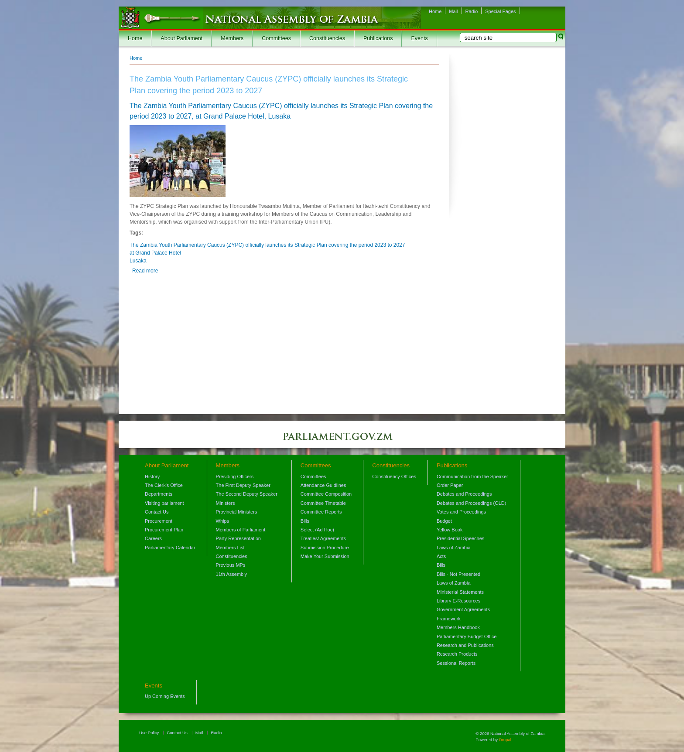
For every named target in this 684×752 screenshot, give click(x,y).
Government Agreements (463, 609)
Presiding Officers (235, 476)
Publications (378, 38)
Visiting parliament (164, 503)
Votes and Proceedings (461, 511)
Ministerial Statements (460, 592)
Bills (305, 521)
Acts (441, 556)
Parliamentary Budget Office (466, 636)
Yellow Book (450, 529)
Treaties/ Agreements (323, 538)
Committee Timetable (323, 503)
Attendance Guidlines (323, 485)
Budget (444, 521)
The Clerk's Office (164, 485)
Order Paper (450, 485)
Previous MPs (231, 565)
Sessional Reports (456, 663)
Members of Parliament (241, 529)
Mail (453, 11)
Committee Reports (321, 511)
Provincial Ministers (236, 511)
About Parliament (181, 38)
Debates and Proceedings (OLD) (471, 503)
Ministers (225, 503)
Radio (471, 11)
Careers (153, 538)
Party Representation (238, 538)
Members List (230, 547)
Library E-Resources (458, 600)
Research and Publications (465, 645)
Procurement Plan (164, 529)
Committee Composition (326, 494)
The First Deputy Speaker (243, 485)
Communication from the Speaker (472, 476)
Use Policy (149, 732)
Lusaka (138, 261)
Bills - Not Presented (458, 574)
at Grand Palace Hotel (155, 253)
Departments (158, 494)
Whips (222, 521)
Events (419, 38)
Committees (276, 38)
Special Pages (500, 11)
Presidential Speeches (460, 538)
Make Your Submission (325, 556)
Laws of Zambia (454, 547)
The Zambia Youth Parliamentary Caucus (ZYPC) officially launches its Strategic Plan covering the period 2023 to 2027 (267, 245)
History (152, 476)
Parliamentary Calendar (170, 547)
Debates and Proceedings (464, 494)
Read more (145, 271)
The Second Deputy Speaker (246, 494)
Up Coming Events (165, 696)
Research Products (457, 654)
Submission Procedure (325, 547)
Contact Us (156, 511)
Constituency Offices (394, 476)
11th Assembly (231, 574)
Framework (449, 618)
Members (232, 38)
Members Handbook (458, 627)
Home (435, 11)
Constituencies (327, 38)
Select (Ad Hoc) (317, 529)
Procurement (158, 521)
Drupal (505, 739)
